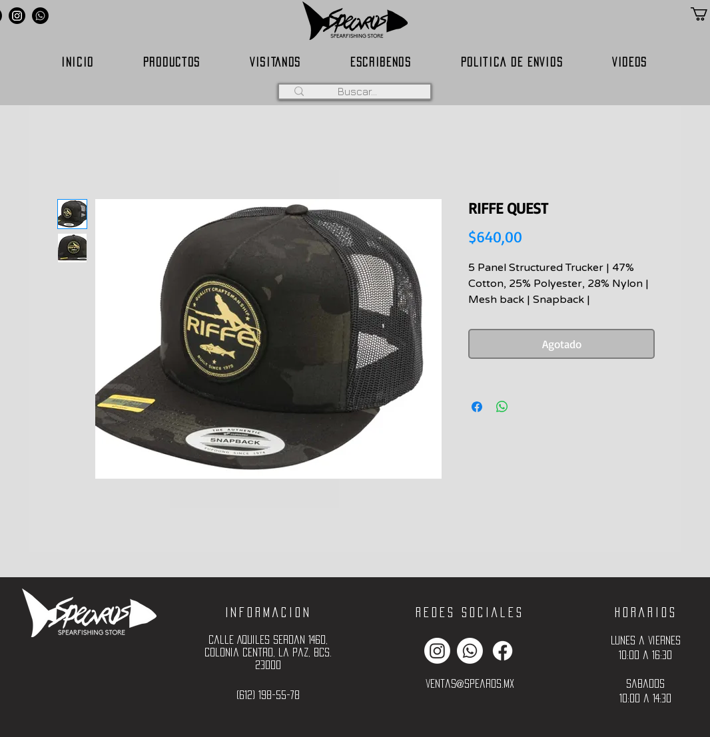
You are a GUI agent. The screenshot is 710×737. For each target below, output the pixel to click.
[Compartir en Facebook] (477, 407)
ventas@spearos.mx (470, 683)
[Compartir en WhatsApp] (502, 407)
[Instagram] (17, 15)
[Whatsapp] (40, 15)
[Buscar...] (357, 91)
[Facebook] (503, 651)
